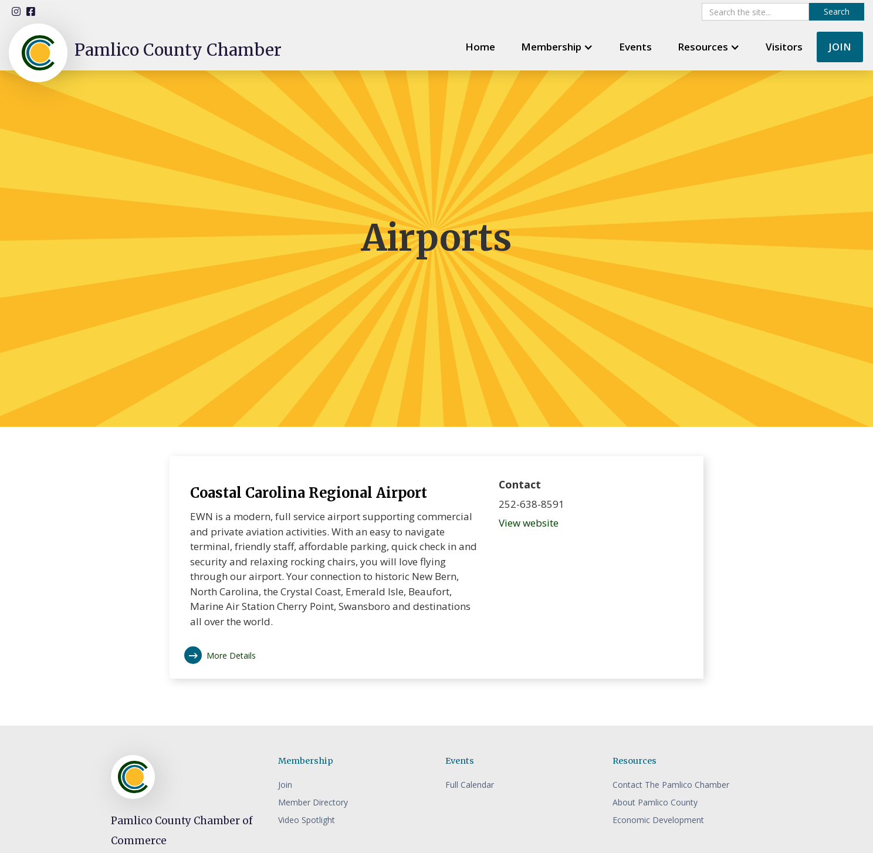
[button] (557, 47)
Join (285, 784)
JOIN (839, 46)
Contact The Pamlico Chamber (671, 784)
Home (480, 46)
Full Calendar (469, 784)
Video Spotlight (306, 819)
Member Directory (313, 802)
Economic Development (658, 819)
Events (635, 46)
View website (529, 523)
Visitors (784, 46)
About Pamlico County (655, 802)
